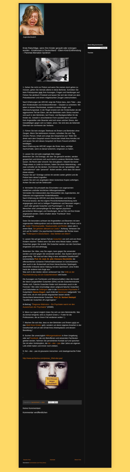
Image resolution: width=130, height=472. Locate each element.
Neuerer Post (27, 459)
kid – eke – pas (54, 343)
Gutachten (57, 239)
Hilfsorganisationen (54, 336)
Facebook (34, 338)
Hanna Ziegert (39, 292)
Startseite (52, 459)
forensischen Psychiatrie (67, 289)
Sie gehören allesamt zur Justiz (46, 229)
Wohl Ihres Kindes (33, 325)
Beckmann (62, 292)
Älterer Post (78, 459)
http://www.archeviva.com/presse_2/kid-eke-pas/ (43, 358)
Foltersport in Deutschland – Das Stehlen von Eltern (48, 234)
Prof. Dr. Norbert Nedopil (65, 297)
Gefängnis (43, 289)
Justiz (28, 226)
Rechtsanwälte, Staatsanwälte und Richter (49, 226)
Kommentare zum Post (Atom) (37, 462)
